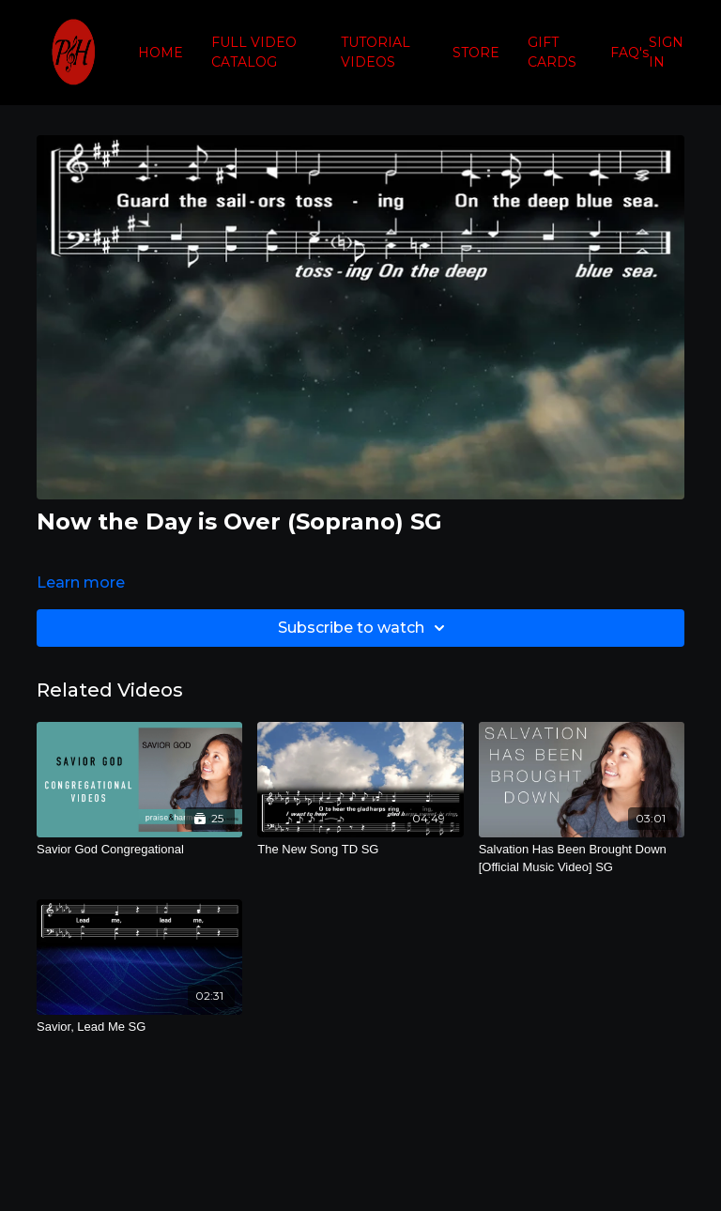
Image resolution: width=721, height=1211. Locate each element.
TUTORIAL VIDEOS (375, 52)
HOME (160, 52)
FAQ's (629, 52)
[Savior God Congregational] (139, 849)
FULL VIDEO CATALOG (254, 52)
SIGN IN (666, 52)
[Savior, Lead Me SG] (139, 1027)
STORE (476, 52)
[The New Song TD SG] (360, 849)
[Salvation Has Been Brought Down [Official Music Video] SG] (581, 858)
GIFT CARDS (552, 52)
